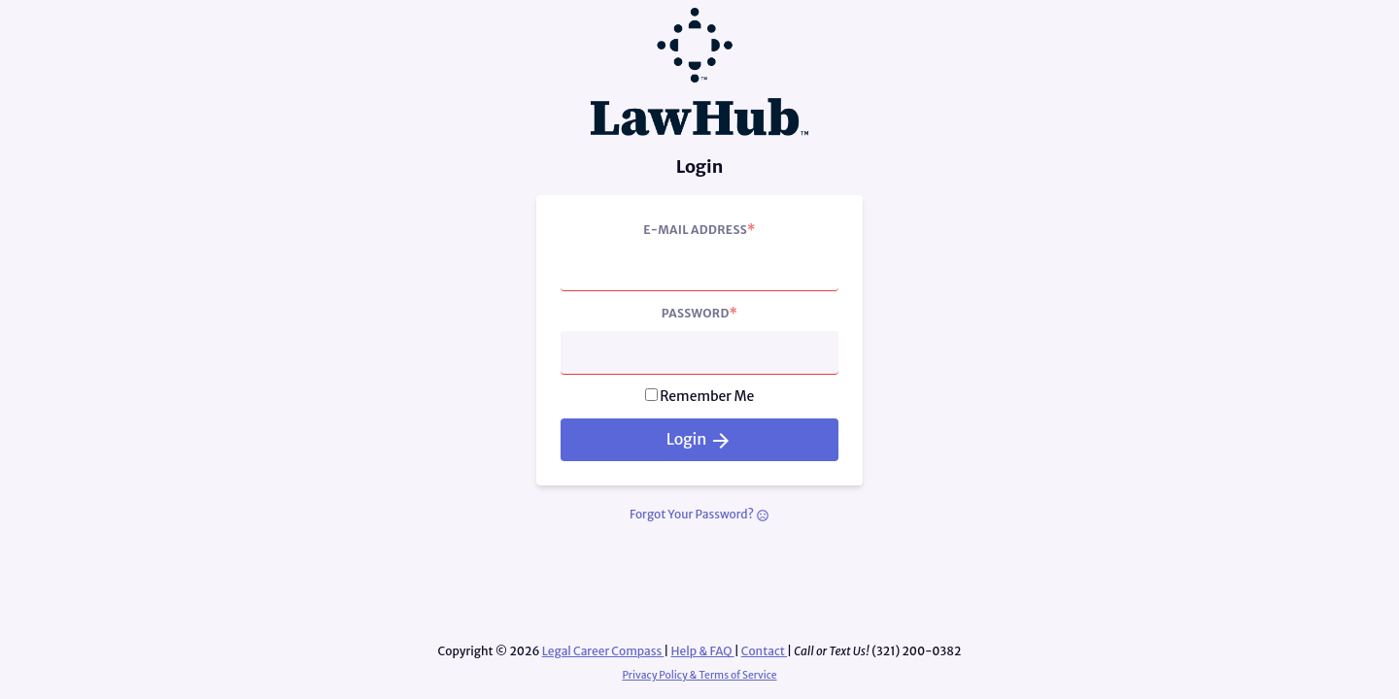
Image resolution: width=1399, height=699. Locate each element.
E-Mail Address (699, 229)
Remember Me (707, 396)
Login (700, 440)
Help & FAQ (702, 651)
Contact (764, 651)
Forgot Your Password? (699, 514)
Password (700, 312)
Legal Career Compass (603, 651)
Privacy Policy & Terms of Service (699, 675)
